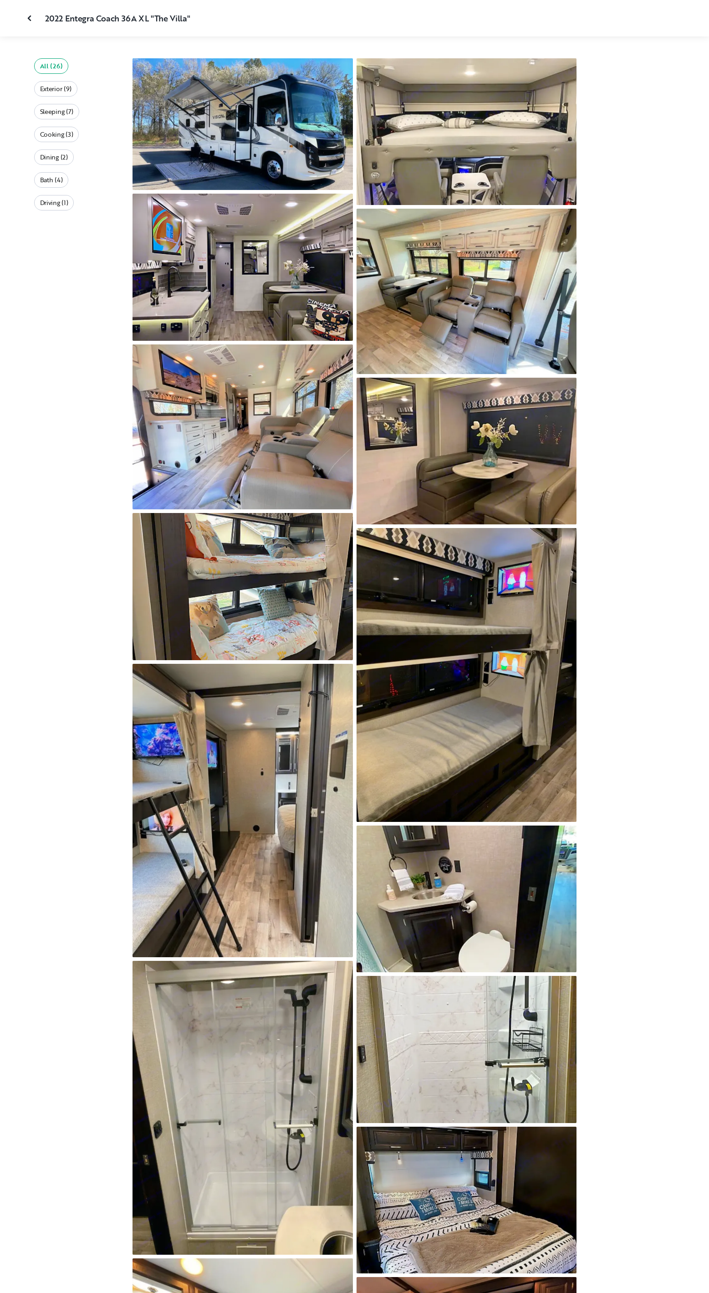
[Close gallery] (30, 18)
